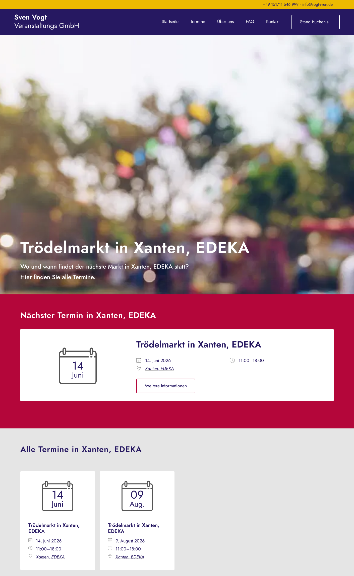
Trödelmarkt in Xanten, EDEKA (198, 344)
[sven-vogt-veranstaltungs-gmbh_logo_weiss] (46, 17)
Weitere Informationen (166, 386)
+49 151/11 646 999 (281, 4)
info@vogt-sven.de (317, 4)
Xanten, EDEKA (159, 369)
